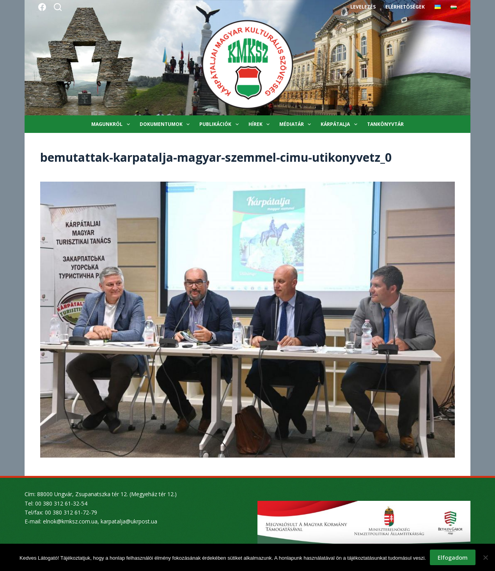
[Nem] (485, 557)
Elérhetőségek (404, 7)
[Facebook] (42, 7)
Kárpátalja (340, 124)
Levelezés (363, 7)
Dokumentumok (166, 124)
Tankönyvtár (385, 124)
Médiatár (296, 124)
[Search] (58, 7)
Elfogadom (453, 557)
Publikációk (220, 124)
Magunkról (112, 124)
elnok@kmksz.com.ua (70, 521)
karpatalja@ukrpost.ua (129, 521)
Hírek (260, 124)
